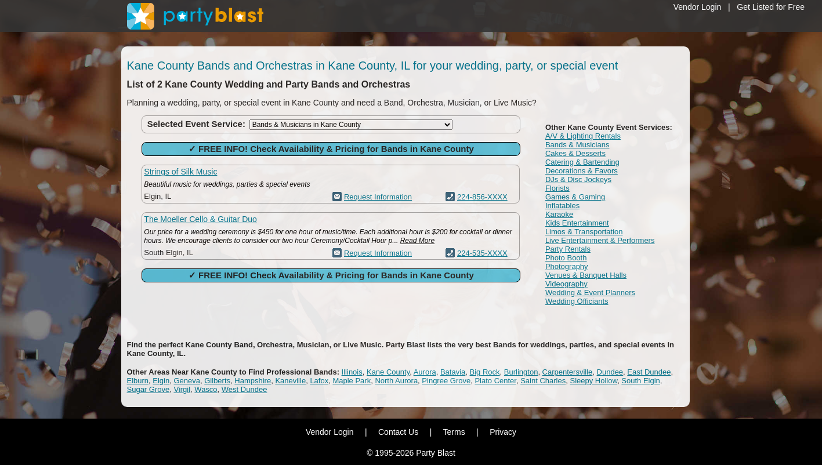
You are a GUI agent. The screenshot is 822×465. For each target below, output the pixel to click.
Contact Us (398, 432)
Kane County (388, 372)
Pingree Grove (446, 380)
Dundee (610, 372)
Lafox (319, 380)
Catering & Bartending (582, 162)
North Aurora (396, 380)
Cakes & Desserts (575, 153)
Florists (557, 188)
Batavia (452, 372)
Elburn (138, 380)
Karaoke (559, 214)
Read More (417, 241)
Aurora (425, 372)
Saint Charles (543, 380)
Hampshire (252, 380)
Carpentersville (567, 372)
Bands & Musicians (577, 144)
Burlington (521, 372)
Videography (566, 283)
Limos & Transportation (584, 231)
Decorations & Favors (581, 170)
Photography (566, 266)
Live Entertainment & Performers (600, 240)
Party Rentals (568, 249)
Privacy (503, 432)
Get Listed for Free (771, 7)
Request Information (378, 196)
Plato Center (495, 380)
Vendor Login (697, 7)
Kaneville (290, 380)
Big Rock (485, 372)
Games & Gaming (575, 196)
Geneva (186, 380)
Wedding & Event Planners (590, 292)
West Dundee (244, 389)
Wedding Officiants (577, 301)
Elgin (161, 380)
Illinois (352, 372)
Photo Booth (566, 257)
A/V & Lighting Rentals (583, 136)
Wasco (205, 389)
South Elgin (640, 380)
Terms (454, 432)
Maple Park (351, 380)
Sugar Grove (148, 389)
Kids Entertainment (577, 223)
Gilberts (217, 380)
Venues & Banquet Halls (586, 275)
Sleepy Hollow (593, 380)
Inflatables (562, 205)
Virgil (181, 389)
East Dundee (649, 372)
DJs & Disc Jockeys (578, 179)
